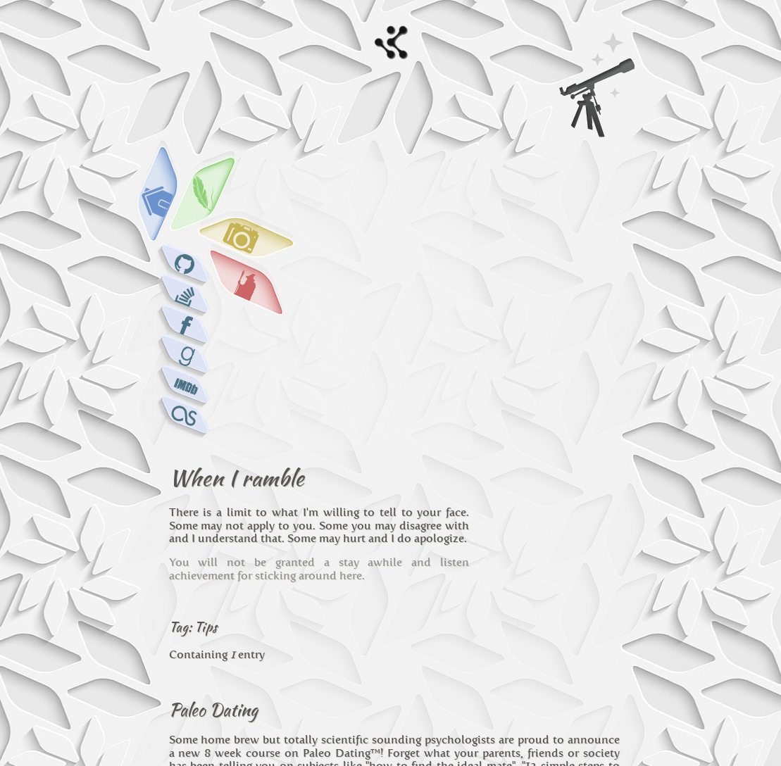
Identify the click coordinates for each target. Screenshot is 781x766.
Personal (205, 593)
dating (372, 593)
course (409, 593)
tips (439, 593)
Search (599, 93)
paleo (339, 593)
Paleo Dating (213, 474)
